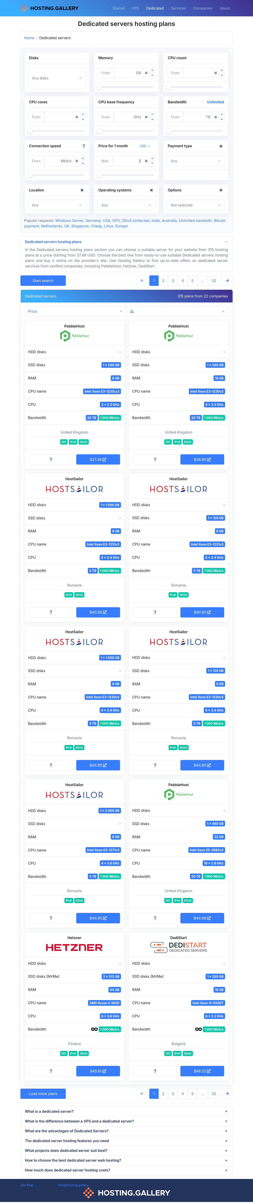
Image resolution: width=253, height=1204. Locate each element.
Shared (118, 8)
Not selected (181, 205)
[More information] (51, 460)
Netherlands (51, 226)
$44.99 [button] (202, 918)
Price (32, 311)
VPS (135, 8)
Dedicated (155, 8)
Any (174, 161)
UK (66, 226)
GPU (116, 220)
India (155, 220)
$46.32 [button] (202, 1071)
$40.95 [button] (98, 612)
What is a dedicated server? (49, 1111)
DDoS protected (135, 220)
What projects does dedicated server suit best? (66, 1152)
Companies (202, 8)
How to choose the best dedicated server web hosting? (73, 1162)
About (225, 8)
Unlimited (215, 102)
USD (143, 146)
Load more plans (43, 1094)
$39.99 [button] (202, 459)
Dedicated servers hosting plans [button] (53, 242)
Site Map (27, 1187)
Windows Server (69, 220)
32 (214, 281)
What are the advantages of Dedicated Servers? (67, 1132)
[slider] (99, 87)
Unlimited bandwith (195, 220)
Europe (121, 226)
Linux (108, 226)
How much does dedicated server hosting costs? (68, 1172)
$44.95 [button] (98, 765)
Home (29, 38)
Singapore (80, 226)
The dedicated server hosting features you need (67, 1142)
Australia (169, 220)
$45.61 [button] (98, 1071)
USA (106, 220)
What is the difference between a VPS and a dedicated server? (79, 1121)
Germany (93, 220)
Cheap (96, 226)
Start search (43, 281)
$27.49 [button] (98, 459)
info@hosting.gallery (73, 1187)
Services (178, 8)
